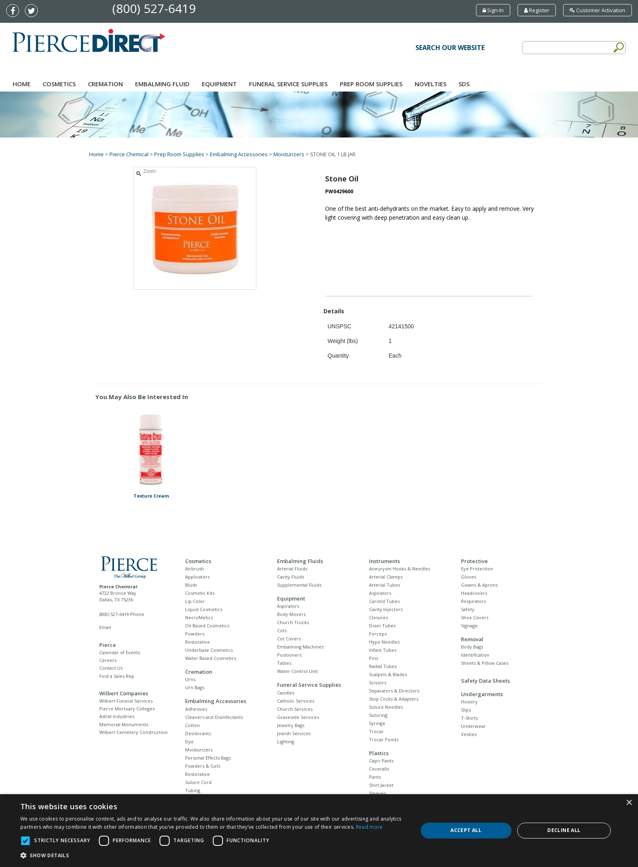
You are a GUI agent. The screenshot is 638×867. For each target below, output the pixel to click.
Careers (107, 660)
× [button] (629, 803)
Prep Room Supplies (371, 84)
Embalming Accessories (239, 154)
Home (22, 84)
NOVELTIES (430, 84)
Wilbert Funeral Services (126, 701)
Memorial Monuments (123, 724)
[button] (213, 855)
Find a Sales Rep (116, 676)
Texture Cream (151, 496)
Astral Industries (116, 716)
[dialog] (319, 830)
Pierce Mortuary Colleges (127, 708)
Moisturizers (288, 154)
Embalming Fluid (162, 84)
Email (105, 627)
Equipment (219, 84)
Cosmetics (59, 84)
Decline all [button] (563, 830)
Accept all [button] (465, 830)
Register (536, 10)
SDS (464, 84)
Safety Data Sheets (485, 680)
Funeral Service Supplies (288, 84)
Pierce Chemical (129, 154)
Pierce (107, 645)
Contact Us (110, 668)
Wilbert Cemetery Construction (133, 732)
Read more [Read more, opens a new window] (369, 826)
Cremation (105, 84)
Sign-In (493, 10)
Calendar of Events (119, 652)
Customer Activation (597, 10)
